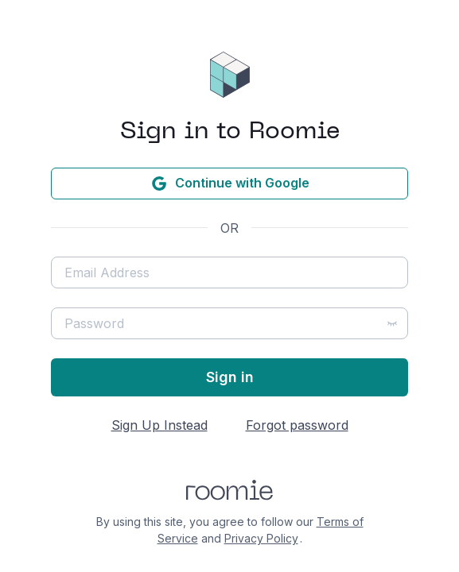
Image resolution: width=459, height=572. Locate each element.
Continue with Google (229, 183)
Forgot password (297, 425)
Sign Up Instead (159, 425)
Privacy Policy (261, 538)
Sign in (230, 377)
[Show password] (392, 323)
